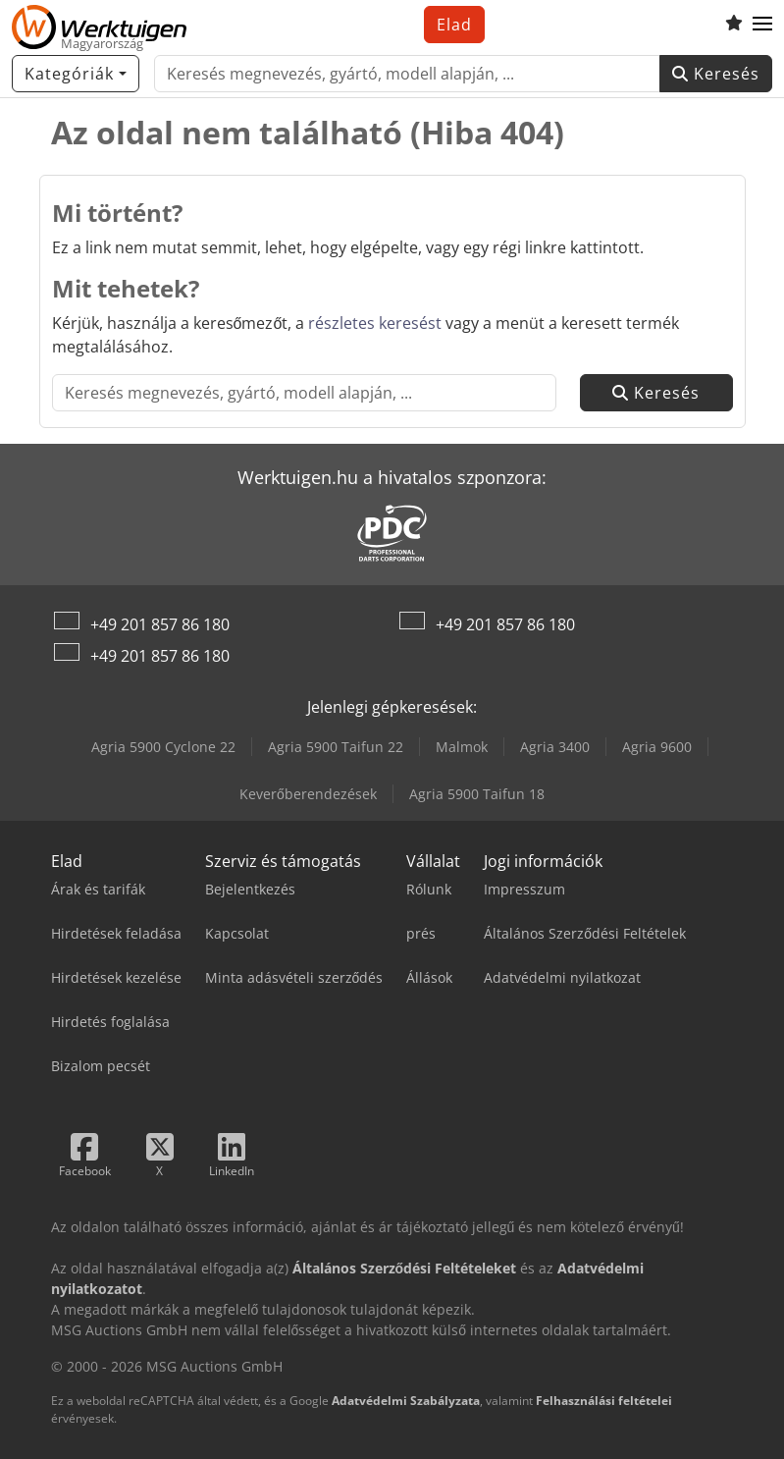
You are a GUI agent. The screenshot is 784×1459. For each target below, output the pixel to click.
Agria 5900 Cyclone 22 (163, 746)
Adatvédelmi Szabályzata (406, 1400)
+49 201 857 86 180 (160, 624)
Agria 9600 (657, 746)
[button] (762, 24)
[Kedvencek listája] (734, 24)
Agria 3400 (555, 746)
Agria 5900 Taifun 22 (335, 746)
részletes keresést (375, 323)
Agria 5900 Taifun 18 (477, 793)
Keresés (715, 73)
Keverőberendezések (308, 793)
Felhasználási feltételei (604, 1400)
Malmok (462, 746)
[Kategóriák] (75, 73)
